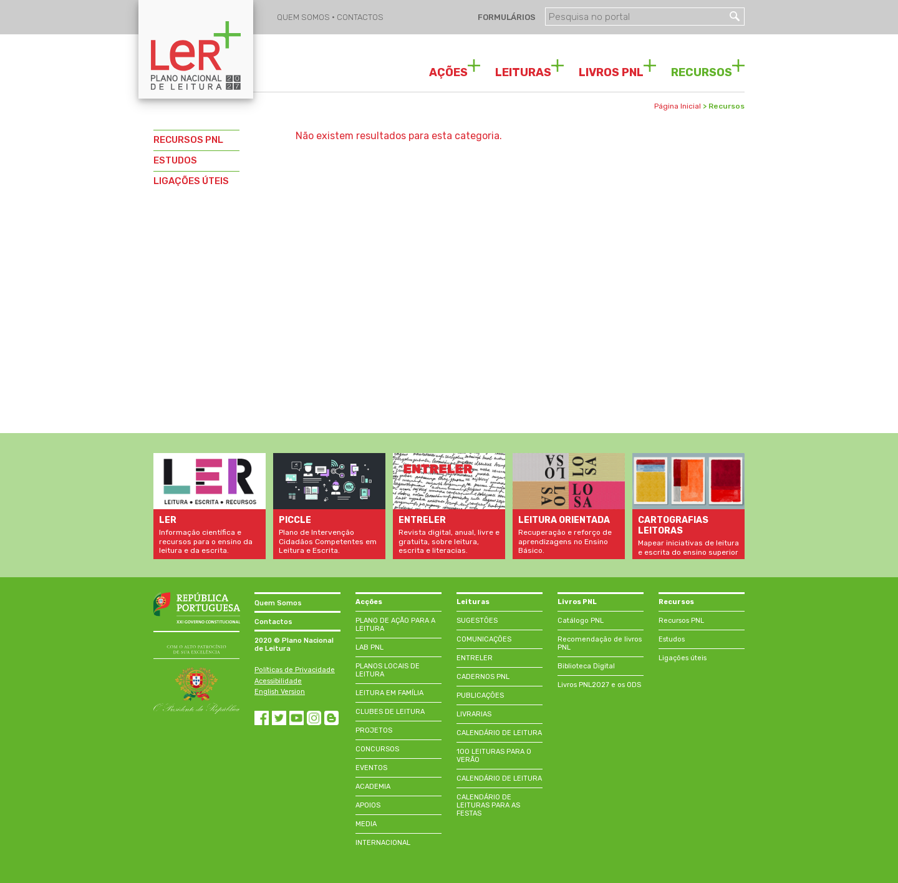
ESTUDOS (175, 160)
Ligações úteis (683, 658)
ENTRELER (474, 658)
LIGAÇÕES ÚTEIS (191, 181)
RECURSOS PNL (188, 139)
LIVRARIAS (473, 714)
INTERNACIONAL (382, 843)
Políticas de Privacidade (294, 670)
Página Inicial (677, 106)
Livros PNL (577, 602)
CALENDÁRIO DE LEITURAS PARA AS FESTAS (488, 805)
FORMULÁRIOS (506, 17)
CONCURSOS (377, 749)
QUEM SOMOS (304, 17)
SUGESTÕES (477, 621)
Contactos (273, 622)
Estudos (672, 639)
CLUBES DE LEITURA (390, 712)
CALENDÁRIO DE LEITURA (499, 733)
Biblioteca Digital (586, 666)
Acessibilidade (278, 681)
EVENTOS (371, 768)
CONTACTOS (360, 17)
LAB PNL (369, 647)
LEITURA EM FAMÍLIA (389, 693)
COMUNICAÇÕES (483, 639)
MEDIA (366, 824)
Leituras (473, 602)
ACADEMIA (372, 787)
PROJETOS (373, 730)
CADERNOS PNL (482, 677)
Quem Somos (278, 603)
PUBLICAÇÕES (480, 695)
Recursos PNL (681, 621)
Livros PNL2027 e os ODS (599, 685)
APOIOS (367, 805)
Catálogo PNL (581, 621)
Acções (368, 602)
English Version (279, 692)
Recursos (676, 602)
